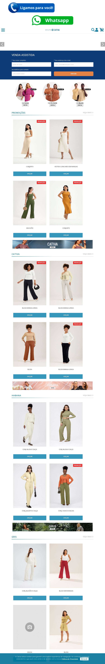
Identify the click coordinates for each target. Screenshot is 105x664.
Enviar (74, 92)
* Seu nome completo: (19, 78)
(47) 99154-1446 (80, 645)
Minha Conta (80, 631)
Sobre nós (52, 631)
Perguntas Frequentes (81, 638)
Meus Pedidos (80, 634)
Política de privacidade (24, 631)
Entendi (84, 659)
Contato (52, 634)
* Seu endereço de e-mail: (62, 78)
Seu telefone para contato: (20, 88)
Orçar (25, 181)
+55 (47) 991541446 (81, 641)
